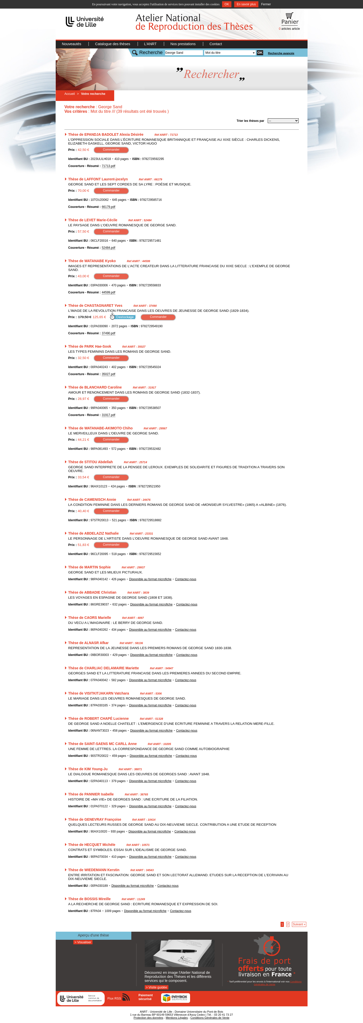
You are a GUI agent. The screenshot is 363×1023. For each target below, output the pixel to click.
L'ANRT (151, 44)
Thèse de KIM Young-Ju (88, 769)
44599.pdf (108, 292)
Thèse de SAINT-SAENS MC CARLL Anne (102, 744)
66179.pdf (108, 207)
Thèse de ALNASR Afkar (88, 643)
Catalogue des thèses (113, 44)
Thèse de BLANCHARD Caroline (95, 387)
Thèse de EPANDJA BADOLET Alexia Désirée (106, 134)
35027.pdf (108, 374)
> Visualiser (83, 942)
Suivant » (299, 924)
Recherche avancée (281, 53)
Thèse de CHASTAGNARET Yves (95, 305)
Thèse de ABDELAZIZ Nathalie (93, 533)
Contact (215, 44)
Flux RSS (114, 998)
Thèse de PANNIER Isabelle (91, 794)
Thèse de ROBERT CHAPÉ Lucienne (98, 718)
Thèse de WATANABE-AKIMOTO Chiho (100, 428)
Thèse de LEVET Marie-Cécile (92, 220)
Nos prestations (183, 44)
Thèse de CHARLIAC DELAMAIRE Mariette (103, 668)
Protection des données (148, 1017)
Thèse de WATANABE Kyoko (92, 261)
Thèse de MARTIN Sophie (89, 567)
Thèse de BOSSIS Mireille (89, 899)
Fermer (266, 4)
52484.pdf (108, 248)
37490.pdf (108, 333)
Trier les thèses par (250, 121)
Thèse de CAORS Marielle (89, 618)
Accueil (70, 94)
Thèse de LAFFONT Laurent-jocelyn (98, 179)
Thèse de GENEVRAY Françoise (94, 819)
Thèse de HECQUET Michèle (91, 845)
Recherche (151, 52)
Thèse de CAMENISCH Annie (92, 499)
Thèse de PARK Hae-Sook (89, 346)
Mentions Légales (177, 1017)
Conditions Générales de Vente (209, 1017)
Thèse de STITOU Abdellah (90, 462)
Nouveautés (72, 44)
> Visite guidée (156, 987)
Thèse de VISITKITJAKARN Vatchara (98, 693)
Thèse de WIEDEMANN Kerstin (93, 870)
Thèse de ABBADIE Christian (92, 592)
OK (227, 4)
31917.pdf (108, 415)
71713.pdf (108, 166)
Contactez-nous (185, 579)
